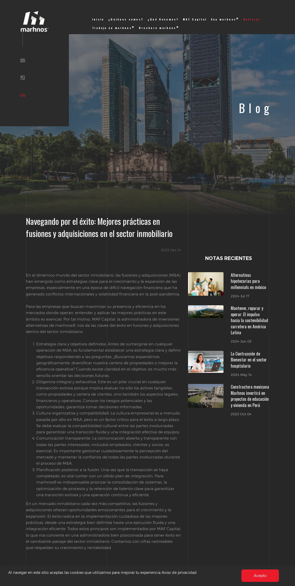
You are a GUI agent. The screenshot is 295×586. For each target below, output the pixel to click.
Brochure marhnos (159, 28)
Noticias (251, 19)
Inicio (98, 19)
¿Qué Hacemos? (163, 19)
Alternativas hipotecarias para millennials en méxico (248, 281)
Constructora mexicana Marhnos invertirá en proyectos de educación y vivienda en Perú (250, 396)
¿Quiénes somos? (125, 19)
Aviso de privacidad (193, 572)
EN (29, 103)
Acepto (260, 575)
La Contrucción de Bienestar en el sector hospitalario (249, 360)
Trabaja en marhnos (113, 28)
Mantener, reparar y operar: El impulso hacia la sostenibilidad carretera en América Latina (249, 320)
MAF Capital (195, 19)
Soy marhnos (225, 19)
